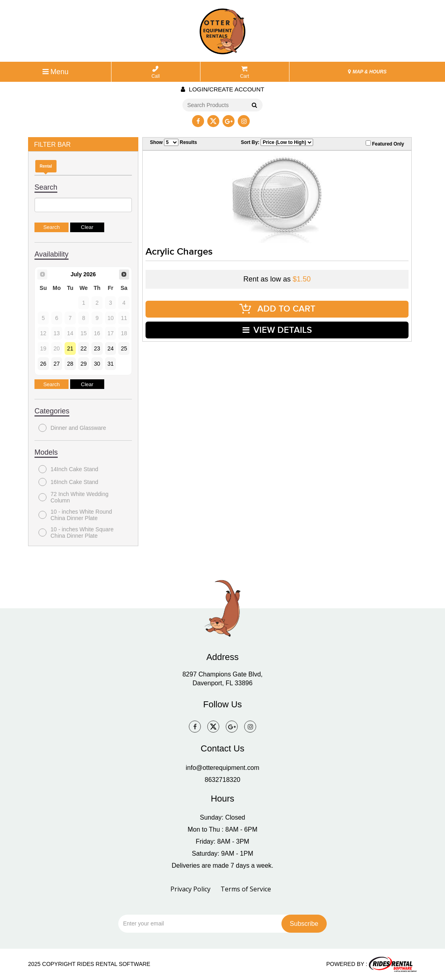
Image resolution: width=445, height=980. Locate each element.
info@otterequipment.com (222, 767)
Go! (254, 105)
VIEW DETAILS (277, 329)
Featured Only (385, 143)
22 (84, 348)
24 (110, 348)
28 (70, 363)
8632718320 (223, 779)
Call (156, 72)
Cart (244, 72)
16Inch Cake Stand (68, 482)
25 (124, 348)
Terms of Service (245, 889)
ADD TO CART (277, 309)
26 (43, 363)
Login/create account (222, 89)
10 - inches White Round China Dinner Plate (75, 514)
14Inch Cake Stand (68, 469)
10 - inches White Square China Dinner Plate (75, 532)
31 (110, 363)
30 (97, 363)
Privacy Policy (190, 889)
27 (57, 363)
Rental (46, 166)
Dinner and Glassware (72, 428)
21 (70, 348)
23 (97, 348)
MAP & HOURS (367, 72)
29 (84, 363)
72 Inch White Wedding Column (73, 497)
